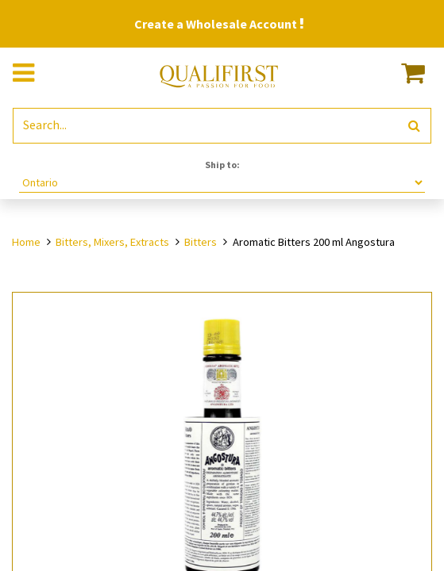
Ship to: (222, 165)
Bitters (200, 242)
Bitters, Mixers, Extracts (112, 242)
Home (26, 242)
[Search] (414, 126)
